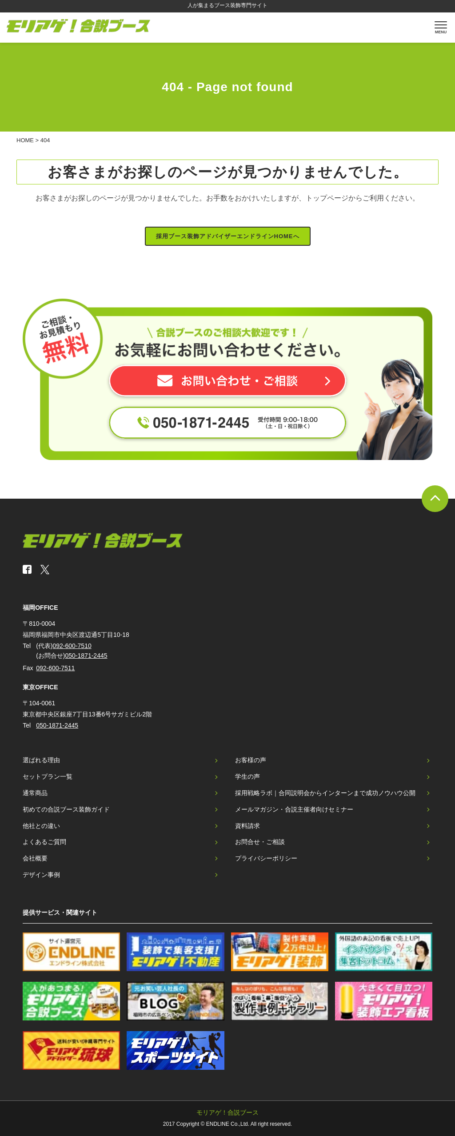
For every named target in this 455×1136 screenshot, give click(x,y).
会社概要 (35, 858)
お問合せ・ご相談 (260, 841)
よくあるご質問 (44, 841)
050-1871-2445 (86, 655)
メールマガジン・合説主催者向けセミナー (294, 809)
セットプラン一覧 (47, 776)
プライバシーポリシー (266, 858)
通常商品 (35, 792)
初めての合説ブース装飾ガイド (66, 809)
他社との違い (41, 825)
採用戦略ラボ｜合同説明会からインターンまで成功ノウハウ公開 (325, 792)
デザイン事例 (41, 874)
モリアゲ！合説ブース (227, 1112)
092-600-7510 (72, 645)
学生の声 (247, 776)
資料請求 (247, 825)
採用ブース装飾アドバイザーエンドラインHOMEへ (227, 236)
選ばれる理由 (41, 760)
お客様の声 (250, 760)
